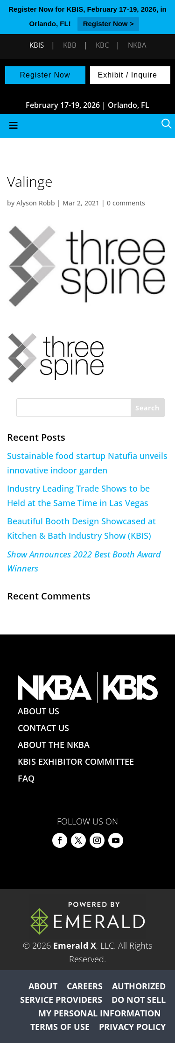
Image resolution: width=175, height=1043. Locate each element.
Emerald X (74, 945)
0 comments (126, 202)
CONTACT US (43, 727)
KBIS (36, 44)
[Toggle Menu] (87, 126)
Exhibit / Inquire (127, 75)
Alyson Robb (35, 202)
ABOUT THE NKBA (54, 744)
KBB (70, 44)
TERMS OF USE (60, 1026)
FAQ (26, 778)
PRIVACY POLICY (132, 1026)
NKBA (137, 44)
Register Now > (108, 24)
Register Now (45, 75)
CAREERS (85, 986)
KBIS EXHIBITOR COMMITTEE (76, 761)
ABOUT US (38, 711)
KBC (102, 44)
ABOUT (42, 986)
